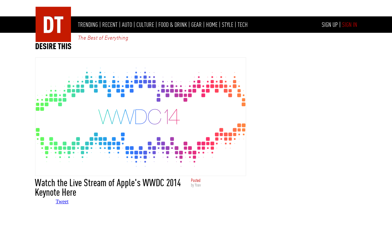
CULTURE (145, 25)
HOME (212, 25)
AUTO (127, 25)
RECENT (110, 25)
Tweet (62, 201)
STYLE (227, 25)
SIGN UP (330, 25)
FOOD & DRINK (172, 25)
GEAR (196, 25)
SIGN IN (349, 25)
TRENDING (88, 25)
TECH (243, 25)
